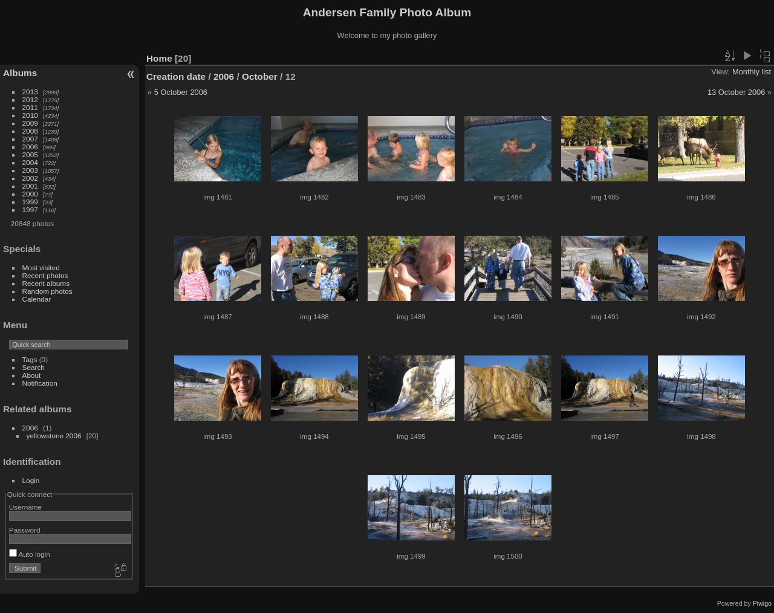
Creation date (176, 76)
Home (159, 58)
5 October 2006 (180, 92)
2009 (30, 123)
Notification (39, 383)
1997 (30, 209)
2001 (30, 186)
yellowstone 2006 (54, 435)
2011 (30, 107)
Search (33, 367)
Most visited (41, 267)
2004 (30, 162)
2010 (30, 115)
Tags (29, 359)
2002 (30, 178)
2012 (30, 99)
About (31, 375)
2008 (30, 131)
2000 (30, 194)
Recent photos (45, 275)
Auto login (29, 554)
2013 (30, 92)
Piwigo (762, 603)
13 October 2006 (736, 92)
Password (25, 530)
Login (31, 480)
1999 (30, 202)
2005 (30, 154)
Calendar (36, 299)
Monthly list (751, 71)
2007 (30, 139)
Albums (20, 73)
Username (25, 507)
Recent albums (46, 283)
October (260, 76)
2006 (30, 147)
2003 (30, 170)
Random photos (47, 291)
